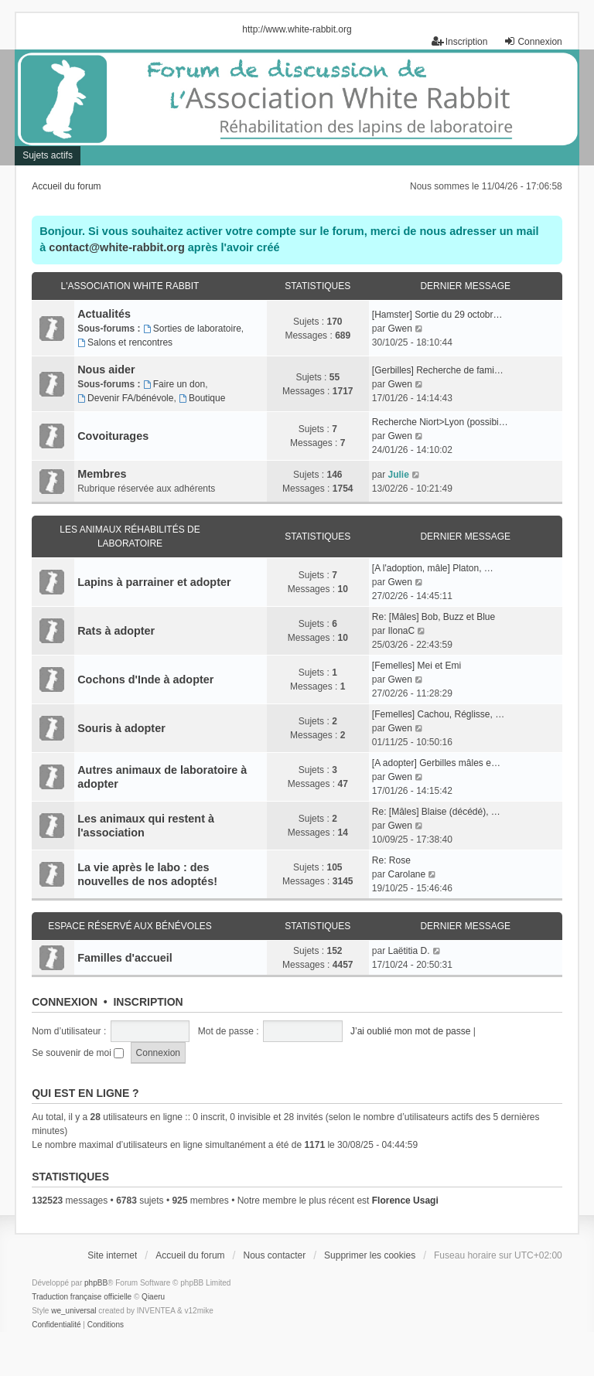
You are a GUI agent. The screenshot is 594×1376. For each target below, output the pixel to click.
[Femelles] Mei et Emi (416, 665)
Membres (101, 474)
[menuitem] (56, 1325)
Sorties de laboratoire (192, 328)
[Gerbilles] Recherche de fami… (438, 370)
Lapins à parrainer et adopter (153, 582)
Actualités (104, 314)
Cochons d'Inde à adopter (145, 679)
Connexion (64, 1002)
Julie (397, 474)
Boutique (202, 398)
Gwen (399, 328)
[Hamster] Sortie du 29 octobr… (437, 314)
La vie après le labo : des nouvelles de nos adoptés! (147, 874)
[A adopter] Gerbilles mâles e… (436, 763)
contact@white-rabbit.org (116, 247)
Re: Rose (391, 860)
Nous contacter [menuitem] (274, 1255)
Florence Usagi (405, 1200)
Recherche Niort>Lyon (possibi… (440, 422)
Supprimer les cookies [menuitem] (369, 1255)
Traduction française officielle (81, 1297)
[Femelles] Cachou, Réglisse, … (438, 714)
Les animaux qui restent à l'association (145, 825)
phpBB (96, 1283)
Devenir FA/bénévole (125, 398)
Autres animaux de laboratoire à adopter (162, 777)
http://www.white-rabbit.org (296, 29)
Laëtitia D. (408, 950)
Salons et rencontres (124, 342)
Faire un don (174, 384)
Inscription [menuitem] (460, 41)
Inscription (148, 1002)
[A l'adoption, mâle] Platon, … (432, 568)
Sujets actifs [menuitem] (47, 155)
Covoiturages (112, 436)
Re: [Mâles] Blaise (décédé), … (436, 811)
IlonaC (401, 630)
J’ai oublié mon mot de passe (410, 1031)
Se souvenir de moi (78, 1052)
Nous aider (106, 369)
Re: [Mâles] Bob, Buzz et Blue (433, 616)
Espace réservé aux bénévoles (130, 926)
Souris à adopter (121, 728)
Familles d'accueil (124, 958)
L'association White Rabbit (130, 286)
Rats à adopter (116, 631)
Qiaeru (153, 1297)
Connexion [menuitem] (533, 41)
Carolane (406, 874)
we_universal (73, 1310)
